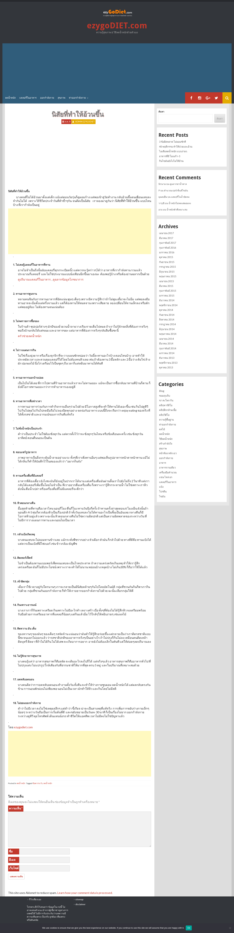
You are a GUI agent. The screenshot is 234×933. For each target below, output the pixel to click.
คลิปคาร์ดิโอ (165, 405)
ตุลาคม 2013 (166, 367)
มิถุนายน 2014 (167, 329)
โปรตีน (163, 491)
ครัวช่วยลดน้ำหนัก (29, 336)
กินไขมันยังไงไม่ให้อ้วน (171, 160)
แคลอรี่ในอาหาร (28, 97)
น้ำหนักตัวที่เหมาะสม (177, 209)
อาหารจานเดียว (167, 467)
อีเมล (12, 859)
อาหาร (162, 462)
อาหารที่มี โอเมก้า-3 (169, 156)
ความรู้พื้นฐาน (166, 419)
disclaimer (80, 904)
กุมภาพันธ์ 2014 (167, 348)
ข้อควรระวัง (38, 783)
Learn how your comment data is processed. (85, 893)
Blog (161, 390)
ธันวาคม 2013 (166, 357)
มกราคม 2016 (166, 252)
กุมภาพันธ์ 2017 (167, 242)
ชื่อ (11, 851)
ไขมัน (162, 496)
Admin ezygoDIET (85, 121)
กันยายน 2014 (166, 314)
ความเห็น (16, 808)
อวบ (160, 209)
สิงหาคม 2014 (166, 319)
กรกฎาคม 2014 (167, 324)
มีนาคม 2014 (166, 343)
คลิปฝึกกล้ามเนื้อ (167, 409)
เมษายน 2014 (166, 338)
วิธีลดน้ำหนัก (166, 438)
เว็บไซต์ (14, 868)
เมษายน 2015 (166, 281)
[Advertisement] (117, 68)
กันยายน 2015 (166, 261)
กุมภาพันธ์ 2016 (167, 247)
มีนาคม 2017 (166, 238)
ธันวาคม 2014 (166, 300)
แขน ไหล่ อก (165, 477)
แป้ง (161, 486)
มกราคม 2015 (166, 295)
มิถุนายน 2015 (167, 271)
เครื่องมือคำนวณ (168, 472)
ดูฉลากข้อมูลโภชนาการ (68, 279)
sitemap (79, 899)
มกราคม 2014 (166, 353)
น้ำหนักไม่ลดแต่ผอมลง (180, 203)
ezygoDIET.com (117, 25)
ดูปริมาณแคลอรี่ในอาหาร (34, 279)
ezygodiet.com (23, 727)
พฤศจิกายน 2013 (168, 362)
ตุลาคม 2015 (166, 257)
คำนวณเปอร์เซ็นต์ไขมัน (176, 190)
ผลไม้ (162, 429)
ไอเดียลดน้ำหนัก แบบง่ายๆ (173, 151)
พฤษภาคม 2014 (167, 333)
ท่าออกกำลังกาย (77, 97)
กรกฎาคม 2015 (167, 266)
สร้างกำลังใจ (165, 443)
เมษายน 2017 (166, 233)
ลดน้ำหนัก (10, 97)
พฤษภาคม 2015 (167, 276)
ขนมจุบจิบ (164, 395)
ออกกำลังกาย (47, 97)
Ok (188, 928)
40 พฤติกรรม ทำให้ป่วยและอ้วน (175, 146)
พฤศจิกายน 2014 (168, 305)
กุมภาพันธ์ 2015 (167, 290)
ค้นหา (161, 111)
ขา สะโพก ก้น (166, 400)
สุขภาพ (61, 97)
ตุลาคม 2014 (166, 309)
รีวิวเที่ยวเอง (35, 899)
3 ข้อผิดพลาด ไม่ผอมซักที (172, 141)
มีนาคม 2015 (166, 285)
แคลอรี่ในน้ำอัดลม (180, 196)
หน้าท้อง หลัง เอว (168, 453)
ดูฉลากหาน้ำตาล (178, 184)
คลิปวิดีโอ (164, 414)
